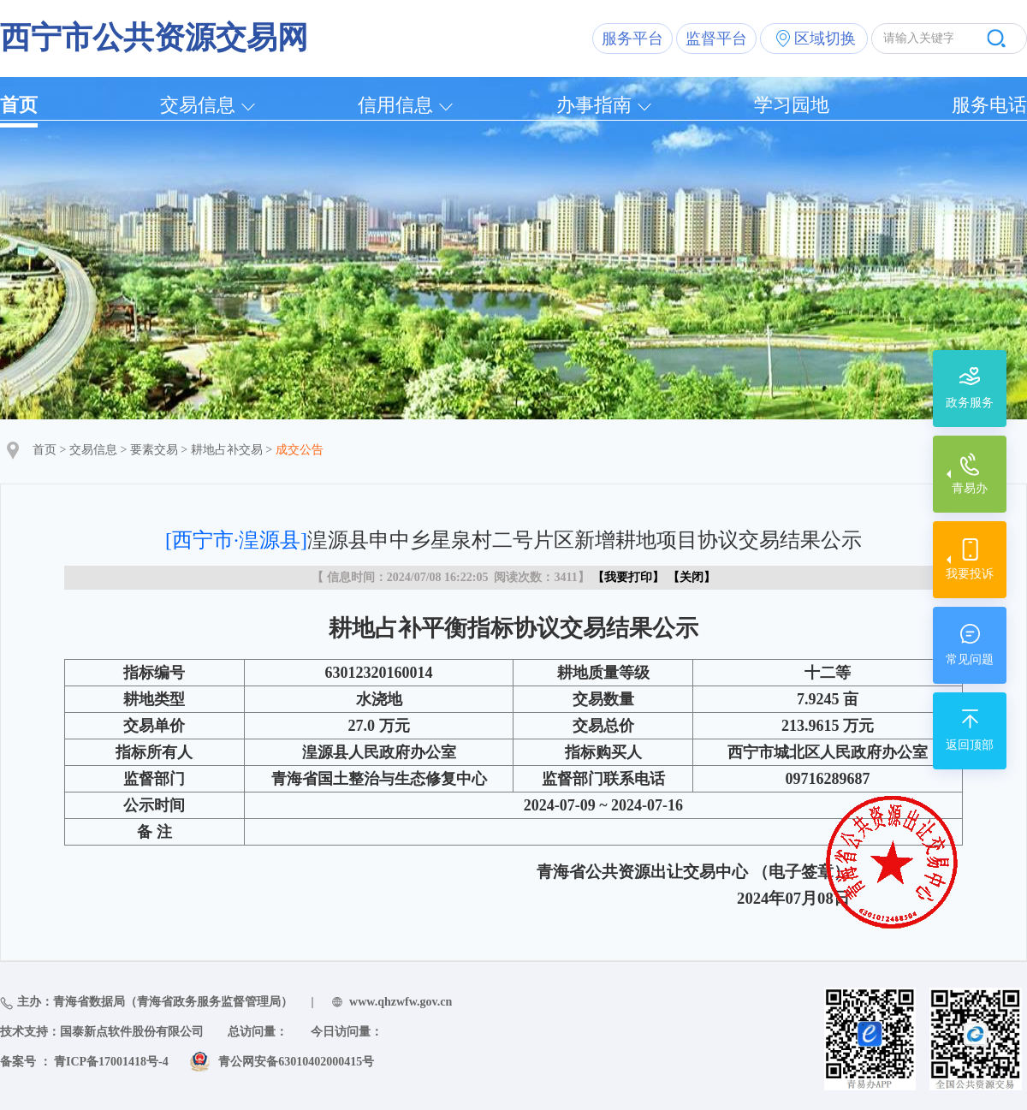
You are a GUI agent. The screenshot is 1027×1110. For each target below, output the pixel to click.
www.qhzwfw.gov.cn (400, 1001)
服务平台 (632, 38)
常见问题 (970, 659)
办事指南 (594, 105)
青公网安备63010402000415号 (296, 1061)
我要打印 (628, 577)
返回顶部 (970, 745)
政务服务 (970, 402)
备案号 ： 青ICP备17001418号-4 (84, 1061)
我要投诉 (970, 573)
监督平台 (716, 38)
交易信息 (197, 105)
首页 (19, 105)
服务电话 (989, 105)
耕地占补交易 (227, 449)
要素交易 (154, 449)
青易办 (970, 488)
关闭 (691, 577)
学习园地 (791, 105)
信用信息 (395, 105)
